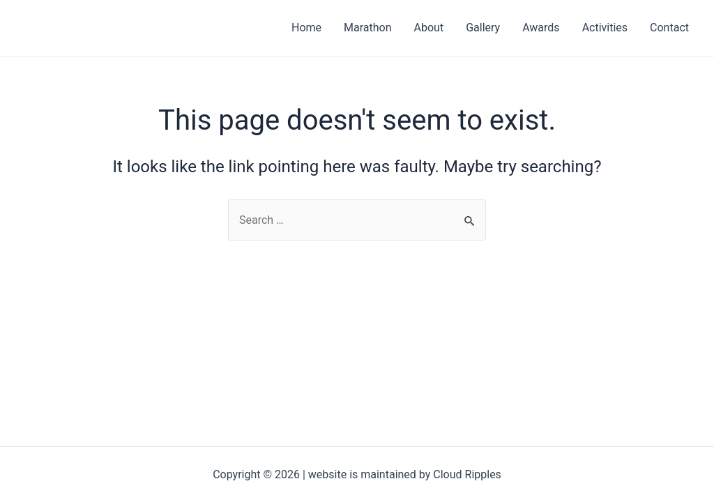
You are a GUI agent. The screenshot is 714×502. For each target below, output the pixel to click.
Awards (540, 27)
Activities (605, 27)
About (429, 27)
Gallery (483, 27)
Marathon (368, 27)
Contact (669, 27)
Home (306, 27)
